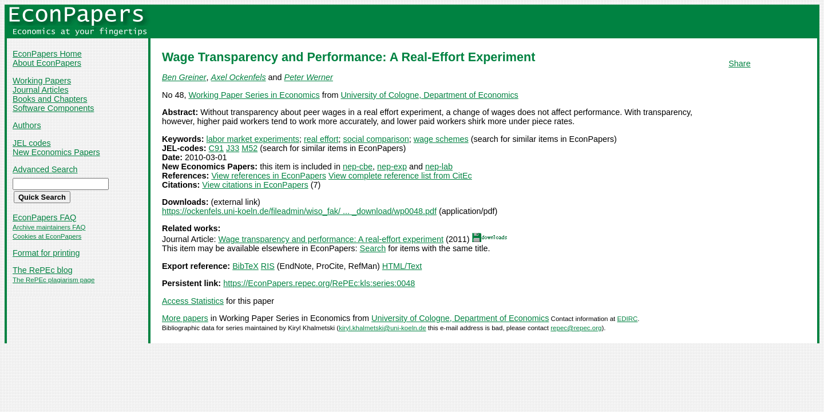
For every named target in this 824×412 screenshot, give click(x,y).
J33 (232, 148)
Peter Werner (308, 77)
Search (373, 248)
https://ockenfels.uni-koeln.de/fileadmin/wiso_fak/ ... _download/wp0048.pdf (299, 211)
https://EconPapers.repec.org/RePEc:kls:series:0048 (319, 283)
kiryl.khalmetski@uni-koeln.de (382, 327)
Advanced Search (45, 169)
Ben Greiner (184, 77)
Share (739, 63)
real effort (321, 139)
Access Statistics (193, 301)
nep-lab (439, 166)
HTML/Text (402, 266)
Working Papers (42, 80)
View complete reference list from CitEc (400, 175)
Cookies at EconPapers (47, 236)
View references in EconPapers (268, 175)
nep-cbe (358, 166)
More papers (185, 318)
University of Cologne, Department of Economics (429, 95)
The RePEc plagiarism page (53, 279)
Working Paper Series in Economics (253, 95)
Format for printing (46, 253)
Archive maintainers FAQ (49, 227)
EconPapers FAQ (44, 217)
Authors (27, 125)
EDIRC (627, 318)
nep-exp (392, 166)
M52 (249, 148)
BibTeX (245, 266)
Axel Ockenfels (238, 77)
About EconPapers (47, 63)
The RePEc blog (43, 270)
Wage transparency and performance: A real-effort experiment (330, 239)
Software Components (53, 108)
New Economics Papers (56, 152)
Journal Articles (41, 89)
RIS (268, 266)
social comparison (376, 139)
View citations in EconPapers (255, 184)
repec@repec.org (575, 327)
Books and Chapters (50, 99)
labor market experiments (253, 139)
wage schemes (441, 139)
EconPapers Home (47, 53)
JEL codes (32, 143)
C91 (216, 148)
